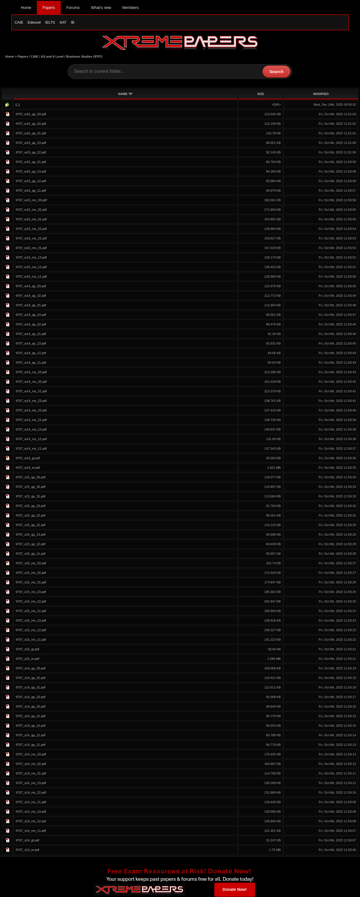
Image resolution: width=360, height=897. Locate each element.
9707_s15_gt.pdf (27, 649)
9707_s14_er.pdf (27, 850)
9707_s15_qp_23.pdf (30, 506)
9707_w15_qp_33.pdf (31, 114)
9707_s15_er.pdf (27, 659)
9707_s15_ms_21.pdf (31, 611)
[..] (18, 105)
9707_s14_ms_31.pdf (31, 773)
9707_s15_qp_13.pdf (30, 534)
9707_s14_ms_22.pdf (31, 792)
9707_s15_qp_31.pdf (30, 496)
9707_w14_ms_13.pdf (31, 429)
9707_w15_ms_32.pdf (31, 210)
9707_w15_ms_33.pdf (31, 200)
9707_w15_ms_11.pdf (31, 276)
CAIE (19, 22)
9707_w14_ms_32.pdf (31, 382)
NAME (125, 94)
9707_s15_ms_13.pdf (31, 620)
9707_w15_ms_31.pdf (31, 219)
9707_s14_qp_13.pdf (30, 726)
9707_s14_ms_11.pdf (31, 831)
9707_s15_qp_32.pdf (30, 487)
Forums (73, 7)
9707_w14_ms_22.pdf (31, 410)
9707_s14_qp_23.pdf (30, 697)
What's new (101, 7)
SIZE (260, 94)
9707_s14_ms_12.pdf (31, 821)
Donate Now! (235, 889)
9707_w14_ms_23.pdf (31, 401)
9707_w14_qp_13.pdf (31, 343)
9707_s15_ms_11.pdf (31, 640)
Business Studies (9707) (84, 56)
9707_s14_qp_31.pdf (30, 687)
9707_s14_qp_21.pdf (30, 716)
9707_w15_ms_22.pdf (31, 238)
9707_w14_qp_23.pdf (31, 315)
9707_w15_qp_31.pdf (31, 133)
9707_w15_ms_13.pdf (31, 257)
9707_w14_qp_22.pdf (31, 324)
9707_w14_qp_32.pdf (31, 296)
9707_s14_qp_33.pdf (30, 668)
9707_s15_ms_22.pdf (31, 601)
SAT (63, 22)
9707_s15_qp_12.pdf (30, 544)
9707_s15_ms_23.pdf (31, 592)
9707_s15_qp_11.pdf (30, 554)
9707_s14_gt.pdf (27, 840)
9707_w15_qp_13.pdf (31, 171)
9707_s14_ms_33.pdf (31, 754)
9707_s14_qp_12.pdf (30, 735)
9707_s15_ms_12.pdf (31, 630)
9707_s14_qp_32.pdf (30, 678)
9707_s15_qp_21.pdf (30, 525)
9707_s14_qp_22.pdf (30, 706)
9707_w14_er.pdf (28, 468)
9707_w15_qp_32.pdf (31, 124)
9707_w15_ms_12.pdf (31, 267)
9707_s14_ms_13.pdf (31, 812)
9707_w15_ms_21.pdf (31, 248)
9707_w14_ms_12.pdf (31, 439)
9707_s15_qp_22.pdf (30, 515)
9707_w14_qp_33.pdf (31, 286)
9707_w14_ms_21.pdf (31, 420)
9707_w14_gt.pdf (28, 458)
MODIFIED (321, 94)
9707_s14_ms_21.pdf (31, 802)
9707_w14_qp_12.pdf (31, 353)
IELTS (50, 22)
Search (276, 71)
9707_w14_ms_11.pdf (31, 448)
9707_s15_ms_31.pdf (31, 582)
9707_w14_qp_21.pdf (31, 334)
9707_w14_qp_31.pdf (31, 305)
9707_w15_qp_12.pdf (31, 181)
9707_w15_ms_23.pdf (31, 229)
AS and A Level (52, 56)
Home (26, 7)
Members (130, 7)
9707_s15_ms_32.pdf (31, 573)
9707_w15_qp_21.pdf (31, 162)
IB (72, 22)
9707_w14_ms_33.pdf (31, 372)
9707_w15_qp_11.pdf (31, 190)
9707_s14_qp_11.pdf (30, 745)
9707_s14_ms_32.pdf (31, 764)
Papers (48, 7)
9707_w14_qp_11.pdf (31, 362)
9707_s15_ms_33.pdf (31, 563)
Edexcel (34, 22)
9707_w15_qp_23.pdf (31, 143)
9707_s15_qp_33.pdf (30, 477)
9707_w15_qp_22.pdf (31, 152)
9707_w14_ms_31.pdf (31, 391)
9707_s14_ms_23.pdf (31, 783)
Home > (11, 56)
